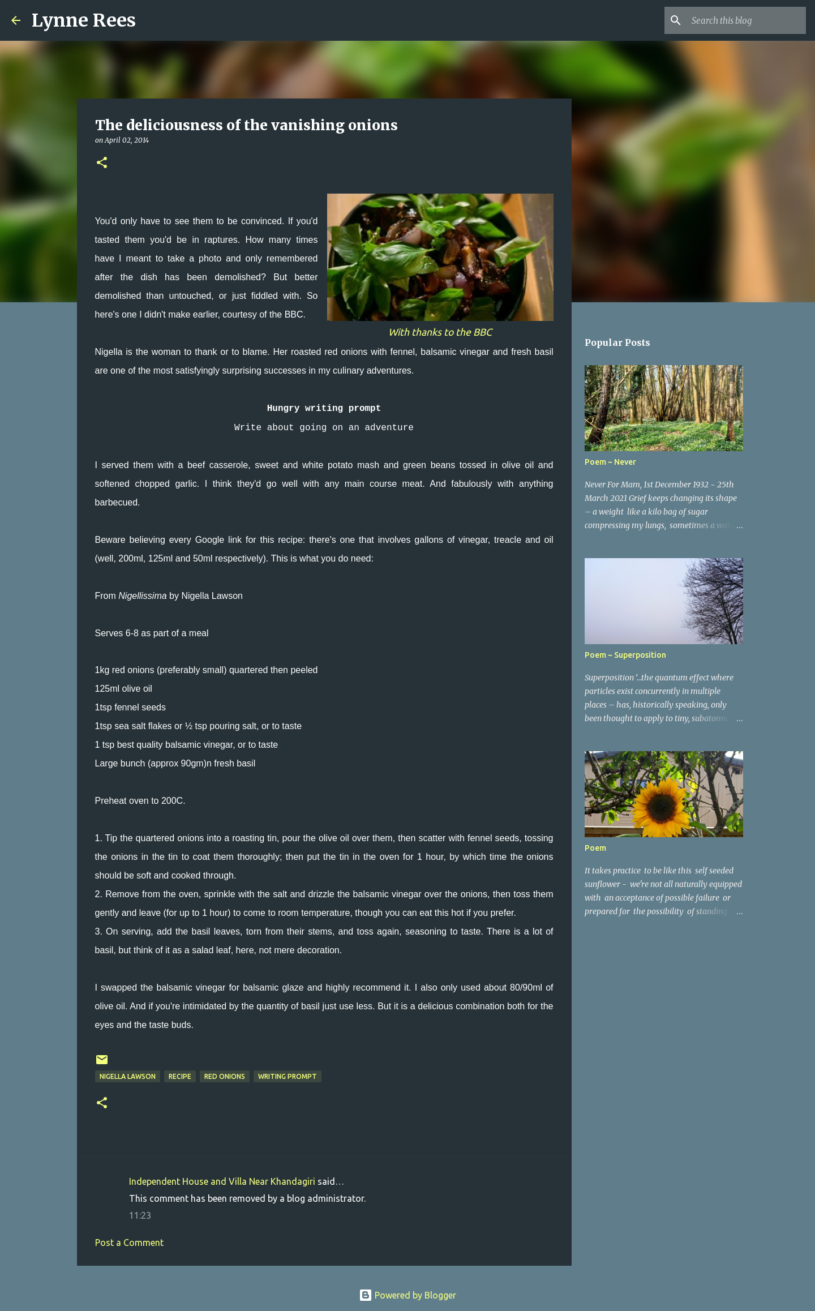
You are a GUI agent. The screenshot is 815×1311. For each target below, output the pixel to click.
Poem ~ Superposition (625, 654)
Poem (595, 847)
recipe (180, 1076)
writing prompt (287, 1076)
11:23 (140, 1215)
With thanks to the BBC (440, 332)
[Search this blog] (746, 20)
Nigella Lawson (128, 1076)
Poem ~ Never (610, 461)
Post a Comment (129, 1242)
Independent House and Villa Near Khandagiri (222, 1181)
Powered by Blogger (407, 1295)
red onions (224, 1076)
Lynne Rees (84, 20)
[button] (102, 163)
